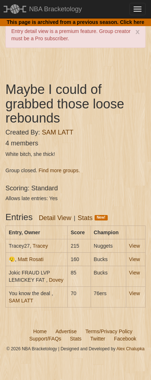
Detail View (55, 218)
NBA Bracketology (55, 9)
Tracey (40, 246)
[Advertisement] (78, 64)
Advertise (65, 331)
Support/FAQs (45, 339)
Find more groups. (59, 170)
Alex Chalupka (130, 348)
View (134, 246)
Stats (93, 218)
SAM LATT (57, 132)
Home (40, 331)
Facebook (125, 339)
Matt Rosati (31, 259)
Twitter (97, 339)
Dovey (56, 280)
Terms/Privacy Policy (109, 331)
